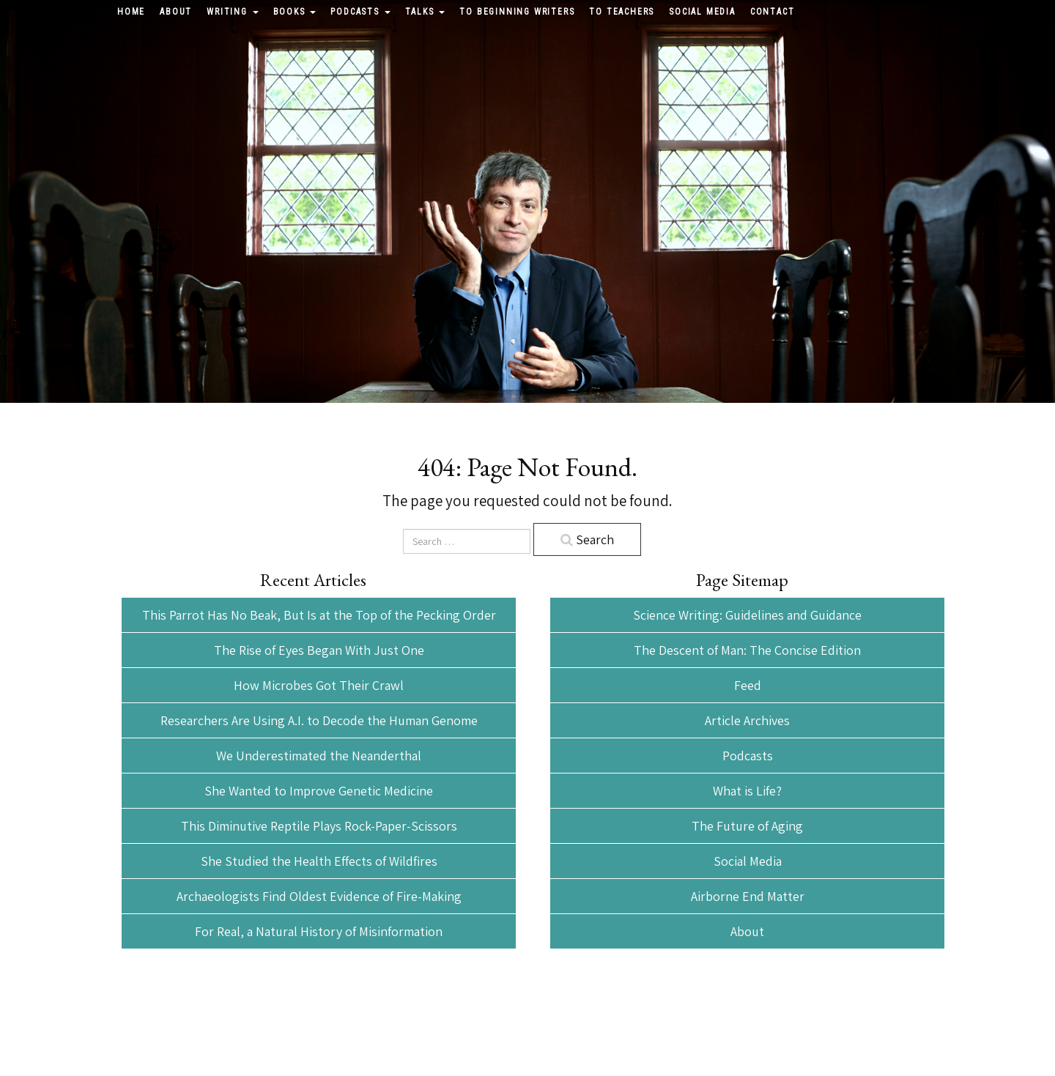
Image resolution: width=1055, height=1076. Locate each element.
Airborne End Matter (747, 896)
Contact (772, 12)
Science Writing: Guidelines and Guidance (747, 614)
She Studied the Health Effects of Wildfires (319, 861)
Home (131, 12)
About (176, 12)
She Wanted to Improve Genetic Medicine (318, 790)
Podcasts (360, 12)
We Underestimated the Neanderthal (318, 755)
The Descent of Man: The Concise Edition (747, 650)
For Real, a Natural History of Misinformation (319, 931)
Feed (747, 685)
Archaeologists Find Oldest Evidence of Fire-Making (319, 896)
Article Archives (747, 720)
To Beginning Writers (516, 12)
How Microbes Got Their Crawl (319, 685)
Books (294, 12)
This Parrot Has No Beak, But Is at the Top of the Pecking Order (319, 614)
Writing (232, 12)
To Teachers (621, 12)
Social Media (702, 12)
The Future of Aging (747, 825)
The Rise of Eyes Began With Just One (319, 650)
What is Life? (747, 790)
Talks (425, 12)
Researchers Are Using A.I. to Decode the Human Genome (319, 720)
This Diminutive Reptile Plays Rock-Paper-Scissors (319, 825)
